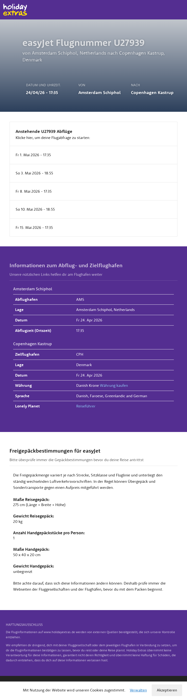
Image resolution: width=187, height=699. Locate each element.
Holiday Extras (15, 9)
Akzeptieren (167, 690)
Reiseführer (85, 406)
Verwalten (138, 690)
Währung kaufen (114, 385)
